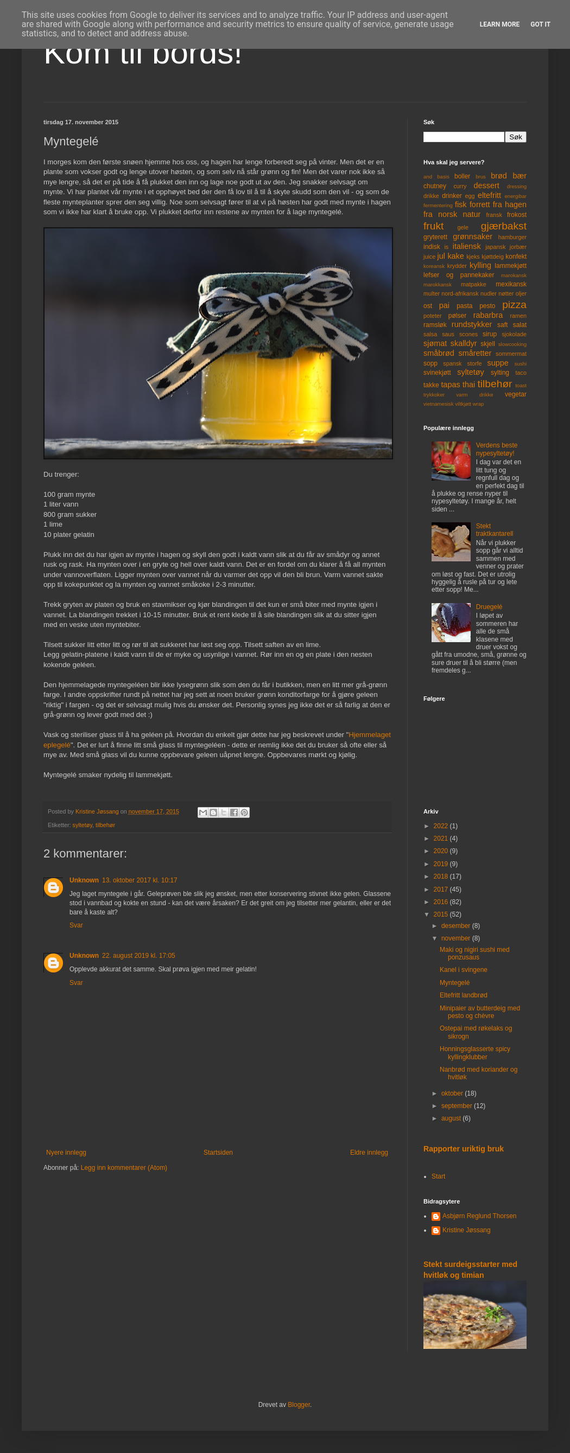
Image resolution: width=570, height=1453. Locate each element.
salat (520, 325)
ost (427, 306)
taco (521, 372)
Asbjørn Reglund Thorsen (479, 1216)
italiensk (467, 246)
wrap (478, 404)
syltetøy (82, 825)
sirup (490, 334)
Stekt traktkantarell (495, 529)
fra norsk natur (451, 214)
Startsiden (218, 1152)
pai (444, 305)
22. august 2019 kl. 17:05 (138, 955)
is (446, 247)
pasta (464, 306)
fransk (494, 215)
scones (468, 334)
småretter (475, 353)
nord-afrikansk (459, 293)
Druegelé (489, 607)
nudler (488, 293)
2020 (442, 851)
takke (431, 385)
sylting (500, 372)
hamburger (512, 237)
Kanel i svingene (463, 970)
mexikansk (511, 284)
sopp (430, 363)
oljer (521, 293)
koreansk (434, 266)
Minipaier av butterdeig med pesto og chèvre (480, 1012)
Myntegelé (455, 983)
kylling (480, 265)
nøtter (506, 293)
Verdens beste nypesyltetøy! (497, 449)
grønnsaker (472, 236)
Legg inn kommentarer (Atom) (124, 1168)
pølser (457, 315)
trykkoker (434, 395)
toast (521, 385)
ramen (518, 315)
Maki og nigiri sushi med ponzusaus (475, 953)
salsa (430, 334)
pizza (514, 304)
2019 (442, 864)
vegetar (516, 394)
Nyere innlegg (66, 1152)
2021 (442, 838)
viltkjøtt (463, 404)
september (457, 1106)
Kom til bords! (143, 52)
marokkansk (437, 284)
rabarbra (488, 315)
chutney (434, 186)
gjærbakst (504, 226)
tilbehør (105, 825)
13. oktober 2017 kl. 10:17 (140, 880)
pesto (487, 306)
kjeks (473, 256)
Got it (540, 24)
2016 (442, 902)
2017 (442, 889)
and (427, 177)
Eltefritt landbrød (463, 995)
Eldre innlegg (369, 1152)
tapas (450, 384)
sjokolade (514, 334)
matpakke (473, 284)
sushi (521, 364)
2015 (442, 914)
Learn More (500, 24)
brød (499, 175)
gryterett (435, 237)
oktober (453, 1093)
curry (459, 186)
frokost (517, 215)
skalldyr (464, 343)
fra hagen (510, 204)
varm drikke (474, 395)
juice (429, 256)
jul (441, 256)
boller (462, 176)
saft (502, 325)
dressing (517, 186)
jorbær (518, 247)
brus (481, 177)
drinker (452, 196)
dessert (486, 185)
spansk (452, 363)
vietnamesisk (438, 404)
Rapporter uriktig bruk (463, 1148)
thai (469, 384)
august (452, 1118)
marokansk (514, 275)
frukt (433, 226)
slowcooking (512, 344)
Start (438, 1176)
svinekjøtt (437, 372)
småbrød (438, 353)
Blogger (299, 1405)
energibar (515, 196)
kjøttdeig (493, 256)
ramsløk (435, 325)
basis (443, 177)
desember (456, 926)
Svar (76, 925)
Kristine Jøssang (466, 1230)
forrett (480, 204)
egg (470, 196)
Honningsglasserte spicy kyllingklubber (475, 1052)
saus (448, 334)
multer (431, 293)
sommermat (511, 353)
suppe (497, 363)
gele (463, 227)
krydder (457, 266)
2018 (442, 876)
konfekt (516, 256)
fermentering (438, 205)
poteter (432, 315)
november (456, 938)
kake (455, 256)
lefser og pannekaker (459, 275)
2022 (442, 826)
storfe (474, 363)
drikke (431, 196)
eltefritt (489, 195)
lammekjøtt (511, 266)
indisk (431, 247)
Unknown (84, 880)
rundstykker (472, 324)
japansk (495, 247)
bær (519, 175)
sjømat (435, 343)
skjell (487, 344)
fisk (461, 204)
